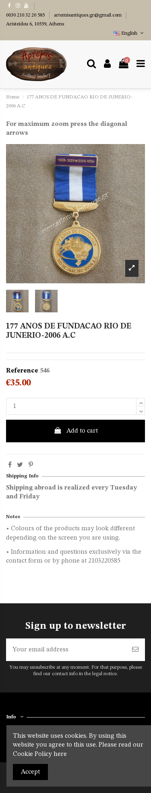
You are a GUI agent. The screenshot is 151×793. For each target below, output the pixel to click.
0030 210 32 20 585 (26, 15)
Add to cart (75, 430)
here (60, 754)
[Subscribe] (135, 649)
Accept (30, 772)
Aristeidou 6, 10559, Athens (35, 24)
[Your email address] (66, 649)
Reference (22, 371)
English (129, 33)
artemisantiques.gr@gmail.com (88, 15)
